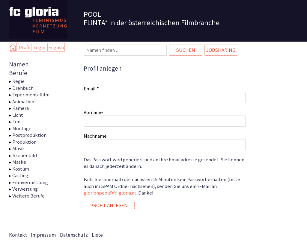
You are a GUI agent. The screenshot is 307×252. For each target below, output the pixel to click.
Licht (17, 115)
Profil (25, 47)
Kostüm (20, 169)
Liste (97, 234)
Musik (18, 148)
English (56, 47)
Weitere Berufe (28, 195)
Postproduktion (29, 135)
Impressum (43, 234)
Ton (16, 121)
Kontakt (18, 234)
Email (91, 88)
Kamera (20, 108)
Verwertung (25, 189)
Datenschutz (74, 234)
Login (39, 47)
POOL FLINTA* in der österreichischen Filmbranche (151, 18)
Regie (18, 81)
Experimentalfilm (30, 94)
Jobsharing (220, 50)
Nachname (95, 136)
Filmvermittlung (30, 182)
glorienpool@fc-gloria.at (110, 192)
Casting (20, 175)
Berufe (18, 73)
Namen (19, 64)
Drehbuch (23, 88)
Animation (23, 101)
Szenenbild (24, 155)
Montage (21, 128)
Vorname (93, 112)
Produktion (24, 142)
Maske (19, 162)
